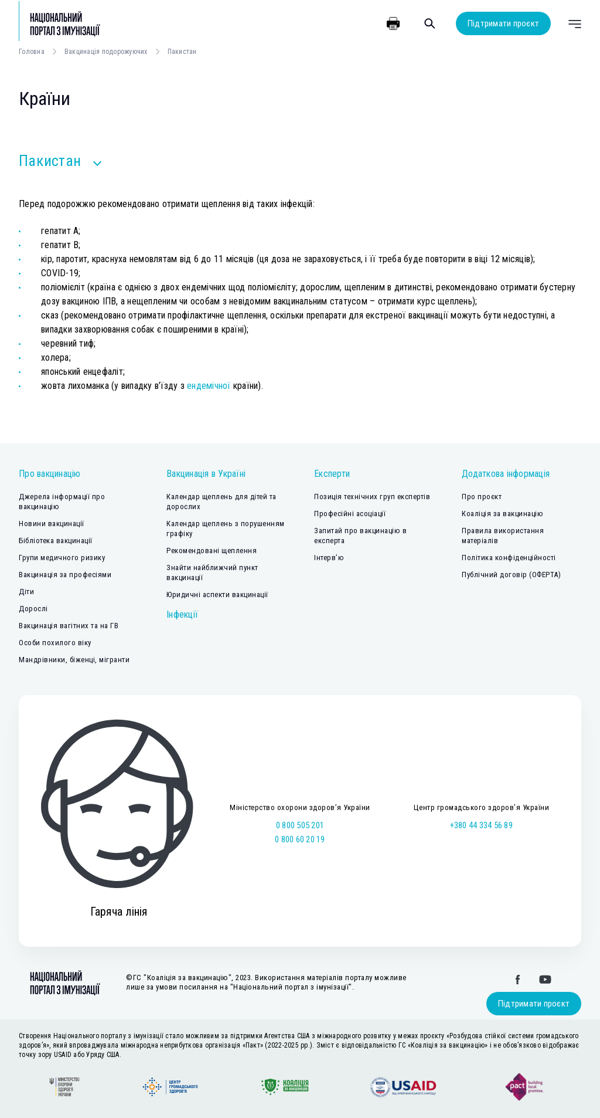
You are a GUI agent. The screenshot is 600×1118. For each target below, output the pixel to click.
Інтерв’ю (329, 557)
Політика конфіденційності (509, 557)
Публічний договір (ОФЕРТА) (511, 574)
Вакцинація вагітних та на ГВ (68, 625)
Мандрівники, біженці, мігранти (74, 659)
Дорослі (33, 608)
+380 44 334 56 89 (481, 825)
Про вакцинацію (50, 473)
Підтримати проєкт (503, 23)
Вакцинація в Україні (206, 473)
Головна (32, 52)
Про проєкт (482, 496)
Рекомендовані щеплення (211, 550)
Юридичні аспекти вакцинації (217, 594)
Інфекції (182, 614)
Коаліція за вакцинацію (502, 513)
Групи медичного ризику (62, 557)
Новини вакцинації (51, 523)
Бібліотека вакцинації (56, 540)
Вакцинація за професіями (65, 574)
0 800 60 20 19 (300, 839)
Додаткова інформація (506, 473)
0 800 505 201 (300, 825)
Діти (26, 591)
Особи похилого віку (55, 642)
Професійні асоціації (350, 513)
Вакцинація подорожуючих (106, 52)
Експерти (332, 473)
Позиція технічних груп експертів (372, 496)
